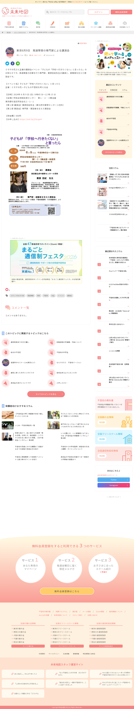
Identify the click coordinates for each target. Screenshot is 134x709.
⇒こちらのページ (78, 2)
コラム (124, 90)
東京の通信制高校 (98, 628)
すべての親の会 (28, 646)
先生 (52, 296)
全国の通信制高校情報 (106, 623)
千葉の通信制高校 (98, 638)
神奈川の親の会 (20, 632)
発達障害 (31, 296)
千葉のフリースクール (61, 638)
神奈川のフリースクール (62, 632)
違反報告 (82, 43)
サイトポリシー (54, 654)
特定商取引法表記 (89, 654)
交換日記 (52, 24)
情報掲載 (76, 654)
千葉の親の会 (19, 638)
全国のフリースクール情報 (67, 623)
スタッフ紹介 (77, 615)
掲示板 (38, 24)
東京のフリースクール (61, 628)
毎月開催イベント (116, 611)
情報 (96, 24)
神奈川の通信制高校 (99, 632)
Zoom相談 (100, 611)
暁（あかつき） (36, 55)
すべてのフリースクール (67, 646)
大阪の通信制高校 (98, 635)
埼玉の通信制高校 (98, 642)
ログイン (99, 12)
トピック (102, 90)
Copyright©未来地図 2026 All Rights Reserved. (67, 707)
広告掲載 (66, 654)
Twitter (114, 480)
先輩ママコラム (24, 24)
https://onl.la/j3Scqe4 (31, 119)
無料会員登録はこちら (67, 591)
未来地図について (125, 24)
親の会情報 (81, 24)
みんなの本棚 (44, 615)
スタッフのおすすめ (17, 296)
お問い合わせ (92, 615)
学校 (38, 296)
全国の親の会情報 (28, 623)
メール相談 (86, 611)
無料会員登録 (121, 12)
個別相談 (67, 24)
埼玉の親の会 (19, 642)
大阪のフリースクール (61, 635)
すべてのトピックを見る (46, 394)
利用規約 (42, 654)
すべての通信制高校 (106, 646)
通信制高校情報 (110, 24)
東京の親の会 (19, 628)
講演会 (69, 296)
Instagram (113, 485)
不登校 (46, 296)
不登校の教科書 (9, 24)
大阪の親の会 (19, 635)
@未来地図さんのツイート (108, 475)
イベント (61, 296)
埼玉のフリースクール (61, 642)
